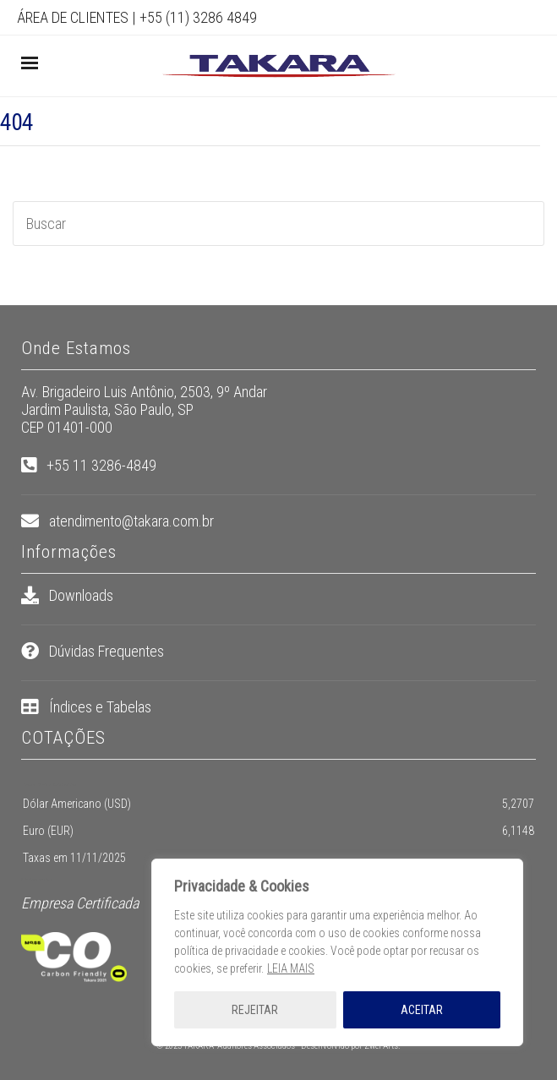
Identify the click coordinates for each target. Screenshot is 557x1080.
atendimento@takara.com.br (131, 521)
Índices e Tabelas (100, 707)
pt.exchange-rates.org (40, 879)
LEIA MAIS (290, 968)
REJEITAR (255, 1010)
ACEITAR (422, 1010)
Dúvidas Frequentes (106, 651)
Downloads (81, 595)
